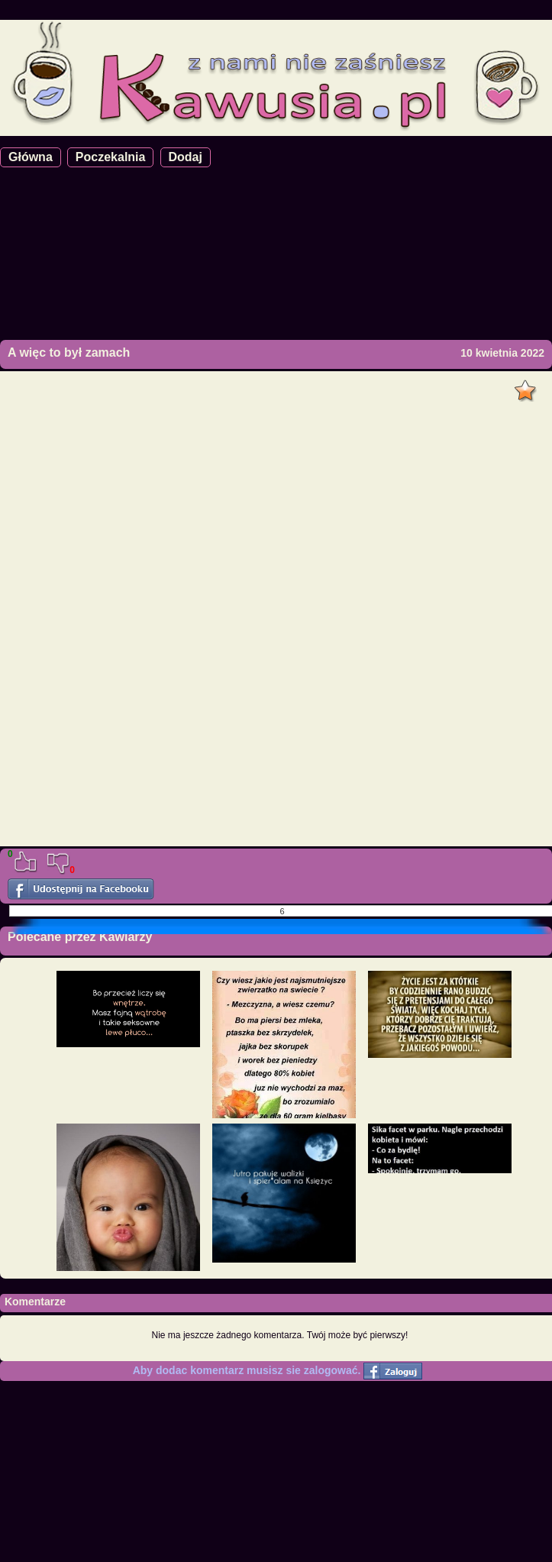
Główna (30, 156)
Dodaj (185, 156)
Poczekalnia (111, 156)
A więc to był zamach (69, 352)
